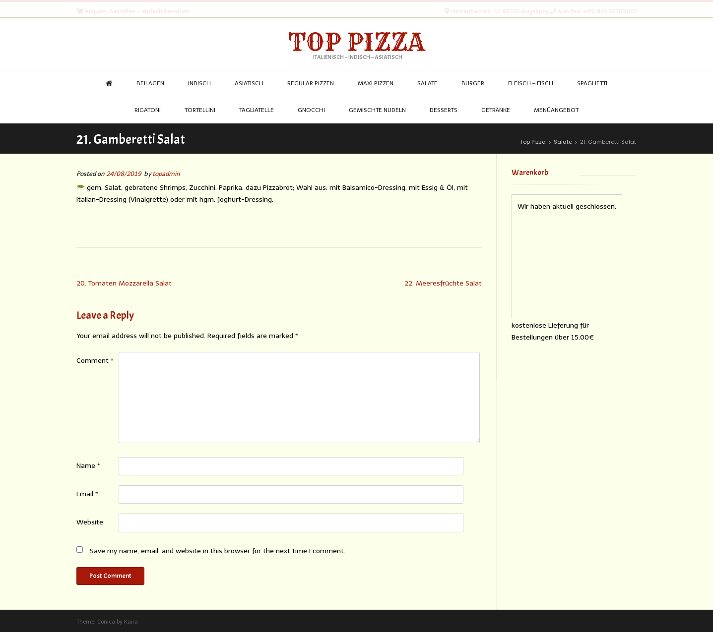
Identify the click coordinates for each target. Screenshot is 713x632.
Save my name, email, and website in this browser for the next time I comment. (217, 551)
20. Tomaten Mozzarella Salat (124, 283)
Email (87, 494)
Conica (106, 622)
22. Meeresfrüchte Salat (443, 283)
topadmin (166, 173)
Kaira (131, 622)
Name (88, 465)
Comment (95, 360)
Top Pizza (356, 42)
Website (89, 522)
